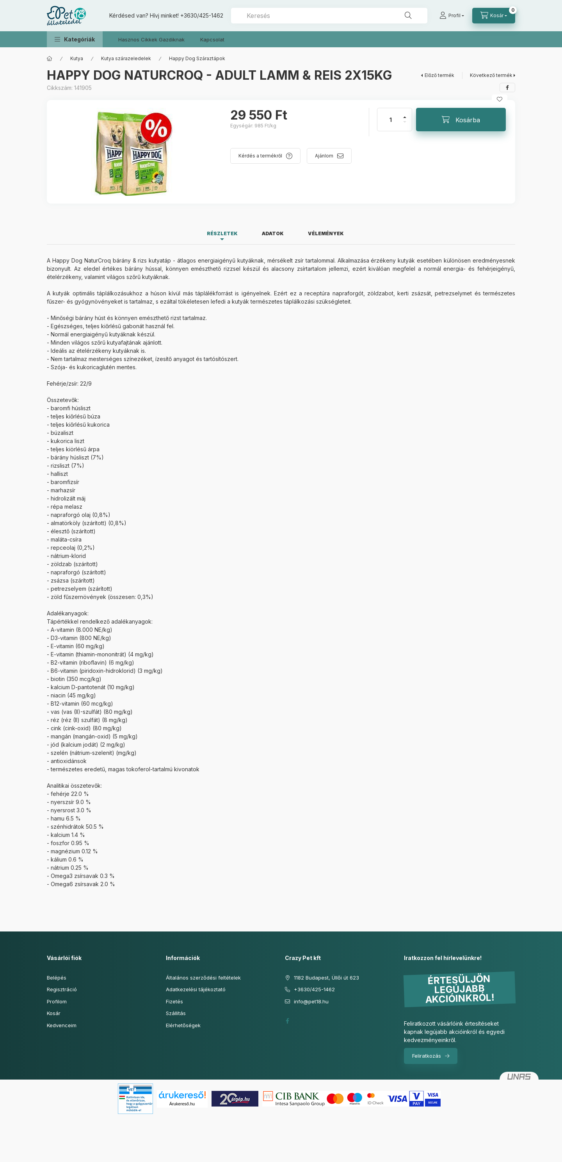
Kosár (53, 1013)
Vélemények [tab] (326, 233)
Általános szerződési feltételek (203, 977)
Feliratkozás (426, 1056)
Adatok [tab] (273, 233)
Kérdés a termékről (260, 156)
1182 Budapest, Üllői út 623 (326, 977)
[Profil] (451, 15)
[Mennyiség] (391, 119)
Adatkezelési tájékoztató (196, 989)
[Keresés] (408, 15)
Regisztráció (62, 989)
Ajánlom (324, 156)
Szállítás (176, 1013)
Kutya (76, 58)
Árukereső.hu (182, 1103)
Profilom (57, 1001)
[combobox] (329, 15)
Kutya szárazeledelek (126, 58)
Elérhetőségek (183, 1025)
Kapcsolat (212, 39)
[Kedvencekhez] (499, 99)
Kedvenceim (61, 1025)
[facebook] (507, 87)
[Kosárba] (461, 119)
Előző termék (439, 75)
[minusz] (405, 125)
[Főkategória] (49, 58)
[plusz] (405, 114)
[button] (75, 39)
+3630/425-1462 (201, 15)
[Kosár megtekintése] (493, 15)
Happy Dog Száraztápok (197, 58)
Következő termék (491, 75)
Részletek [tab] (222, 233)
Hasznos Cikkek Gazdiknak (151, 39)
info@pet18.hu (311, 1001)
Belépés (56, 977)
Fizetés (174, 1001)
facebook (287, 1021)
